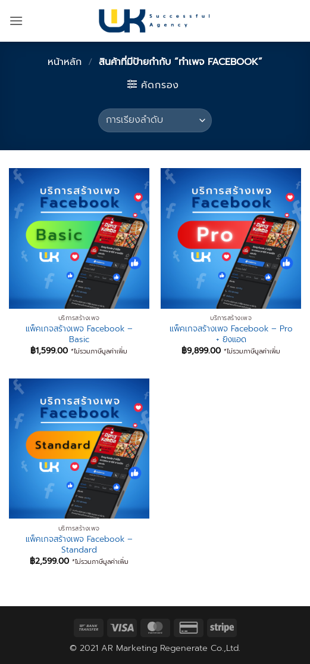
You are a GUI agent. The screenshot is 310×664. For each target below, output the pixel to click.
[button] (16, 20)
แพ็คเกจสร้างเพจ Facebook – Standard (79, 544)
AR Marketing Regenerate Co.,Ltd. (170, 647)
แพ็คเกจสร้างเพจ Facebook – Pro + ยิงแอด (231, 334)
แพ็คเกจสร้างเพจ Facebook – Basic (79, 334)
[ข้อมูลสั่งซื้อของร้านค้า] (155, 120)
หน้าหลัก (65, 62)
